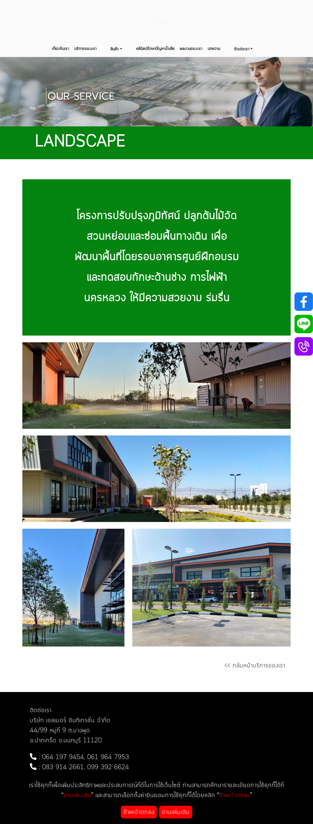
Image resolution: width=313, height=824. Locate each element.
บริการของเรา (85, 49)
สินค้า (114, 49)
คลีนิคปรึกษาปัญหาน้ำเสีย (155, 49)
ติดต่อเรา (241, 49)
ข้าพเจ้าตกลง (138, 812)
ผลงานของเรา (191, 49)
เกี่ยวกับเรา (60, 49)
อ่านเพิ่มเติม (176, 812)
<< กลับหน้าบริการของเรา (254, 665)
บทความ (214, 49)
